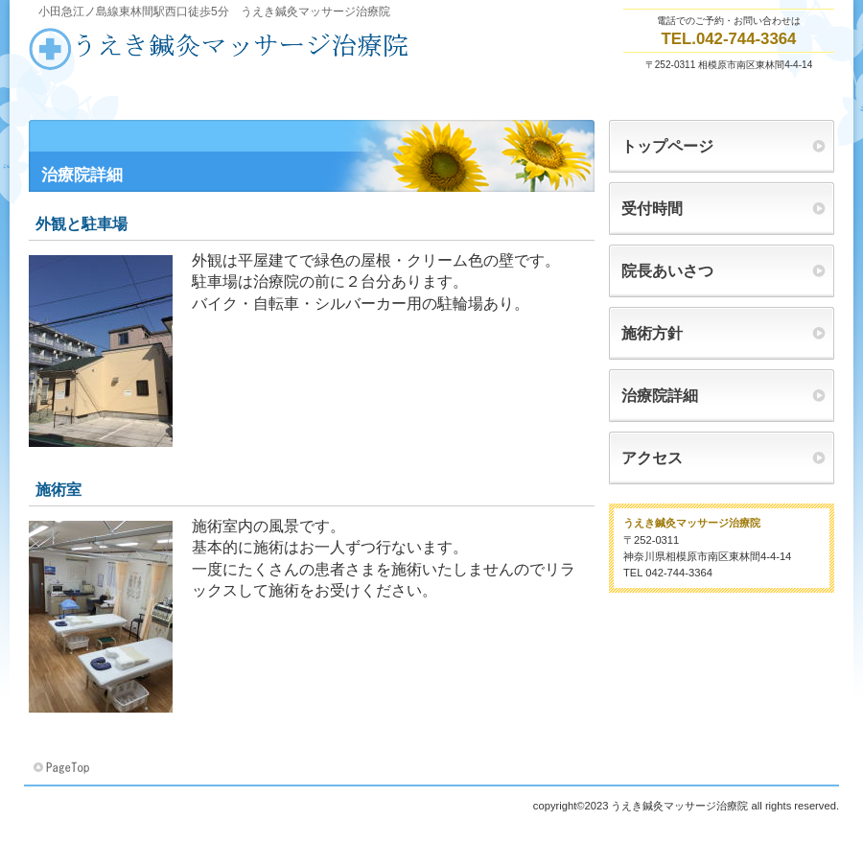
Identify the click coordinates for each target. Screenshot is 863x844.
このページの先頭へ (63, 768)
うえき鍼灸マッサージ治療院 (220, 49)
